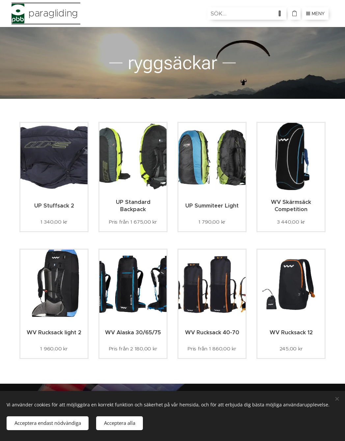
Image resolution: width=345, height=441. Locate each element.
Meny (315, 13)
